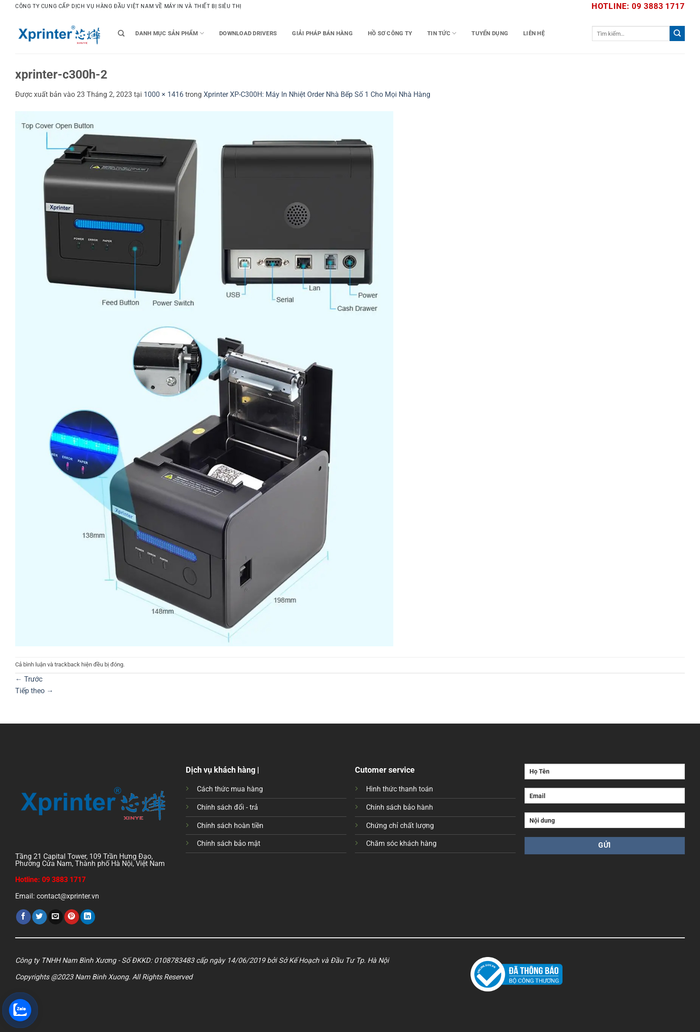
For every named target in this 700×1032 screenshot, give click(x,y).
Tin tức (441, 33)
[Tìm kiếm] (121, 33)
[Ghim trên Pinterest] (71, 916)
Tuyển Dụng (489, 33)
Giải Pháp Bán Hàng (322, 33)
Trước (28, 679)
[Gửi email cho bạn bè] (55, 916)
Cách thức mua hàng (230, 789)
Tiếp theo (34, 691)
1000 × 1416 (163, 94)
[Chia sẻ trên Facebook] (23, 916)
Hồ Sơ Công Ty (390, 33)
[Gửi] (677, 33)
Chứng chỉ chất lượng (400, 825)
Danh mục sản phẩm (169, 33)
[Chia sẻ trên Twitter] (39, 916)
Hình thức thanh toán (399, 789)
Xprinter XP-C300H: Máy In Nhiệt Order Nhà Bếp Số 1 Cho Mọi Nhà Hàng (317, 94)
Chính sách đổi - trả (227, 807)
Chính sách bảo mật (228, 843)
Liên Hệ (534, 33)
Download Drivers (248, 33)
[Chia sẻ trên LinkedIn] (87, 916)
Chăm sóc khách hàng (401, 843)
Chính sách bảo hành (399, 807)
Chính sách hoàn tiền (230, 825)
